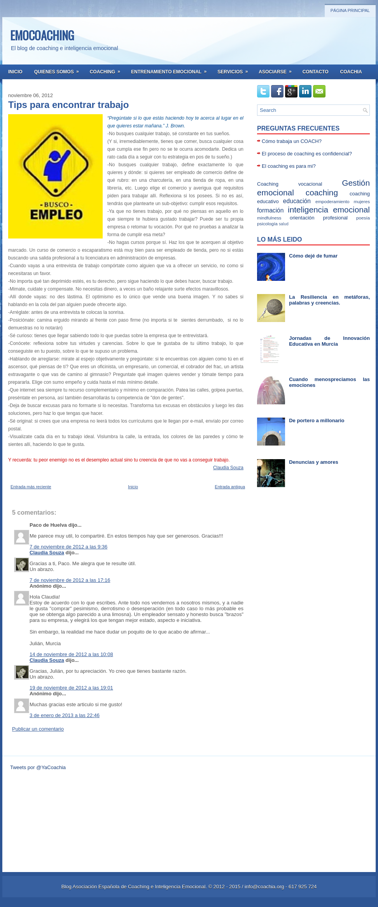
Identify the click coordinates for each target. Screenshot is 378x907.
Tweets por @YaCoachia (38, 767)
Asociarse (277, 69)
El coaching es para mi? (289, 166)
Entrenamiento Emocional (171, 69)
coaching (322, 192)
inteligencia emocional (329, 209)
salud (284, 224)
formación (270, 210)
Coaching (107, 69)
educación (297, 201)
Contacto (316, 72)
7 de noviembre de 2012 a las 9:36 (68, 547)
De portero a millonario (316, 420)
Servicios (235, 69)
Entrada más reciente (30, 486)
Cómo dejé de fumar (313, 256)
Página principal (350, 10)
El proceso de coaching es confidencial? (307, 154)
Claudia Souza (228, 467)
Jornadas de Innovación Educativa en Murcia (329, 341)
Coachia (351, 72)
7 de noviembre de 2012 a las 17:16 (70, 580)
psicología (267, 223)
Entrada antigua (230, 486)
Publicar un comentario (38, 729)
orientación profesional (319, 218)
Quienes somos (59, 69)
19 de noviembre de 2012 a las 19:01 (71, 688)
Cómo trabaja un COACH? (292, 141)
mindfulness (269, 217)
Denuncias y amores (313, 462)
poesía (363, 217)
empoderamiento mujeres (342, 201)
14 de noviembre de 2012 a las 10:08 (71, 654)
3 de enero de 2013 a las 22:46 (65, 715)
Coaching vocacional (289, 184)
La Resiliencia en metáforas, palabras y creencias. (329, 300)
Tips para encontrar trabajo (68, 105)
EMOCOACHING (42, 35)
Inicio (15, 72)
